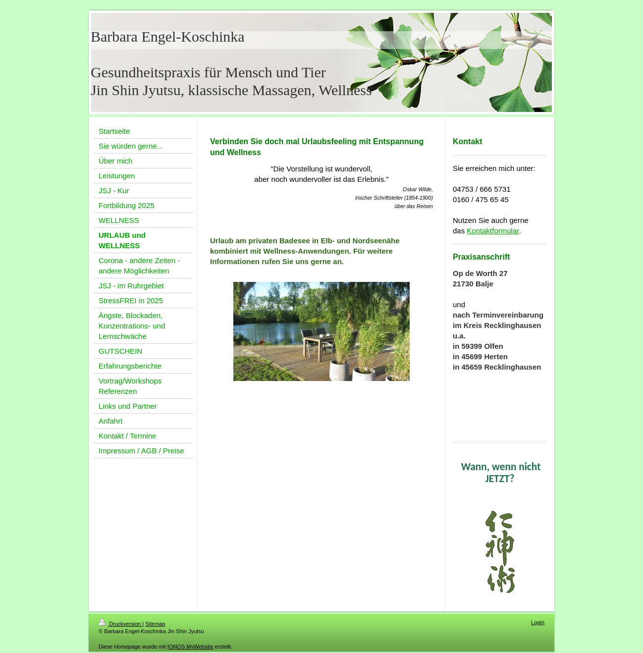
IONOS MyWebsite (190, 647)
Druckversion (120, 624)
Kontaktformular (493, 230)
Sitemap (155, 624)
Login (537, 622)
